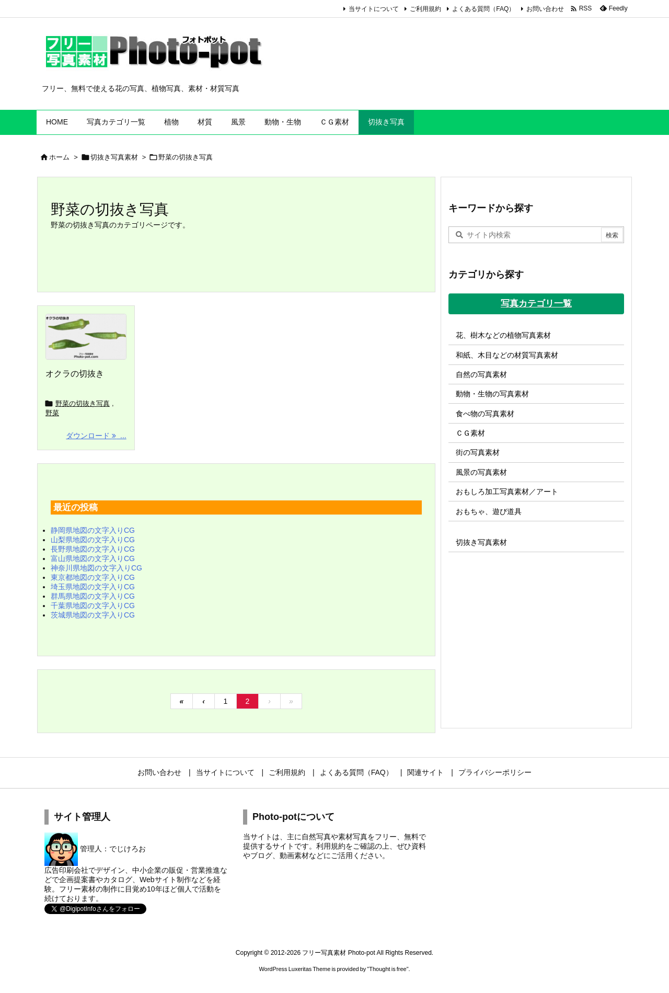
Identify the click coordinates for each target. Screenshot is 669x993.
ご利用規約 (425, 9)
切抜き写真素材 (114, 157)
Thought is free (387, 969)
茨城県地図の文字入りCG (93, 615)
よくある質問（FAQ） (483, 9)
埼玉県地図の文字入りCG (93, 587)
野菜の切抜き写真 (82, 403)
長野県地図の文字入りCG (93, 549)
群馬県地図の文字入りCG (93, 596)
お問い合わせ (545, 9)
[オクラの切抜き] (85, 337)
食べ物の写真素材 (485, 413)
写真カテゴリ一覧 (536, 304)
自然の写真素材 (481, 374)
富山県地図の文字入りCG (93, 558)
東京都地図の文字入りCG (93, 577)
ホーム (59, 157)
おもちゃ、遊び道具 (489, 511)
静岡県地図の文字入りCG (93, 530)
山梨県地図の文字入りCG (93, 539)
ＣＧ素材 (470, 433)
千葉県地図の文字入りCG (93, 605)
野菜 (52, 413)
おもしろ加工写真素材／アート (507, 491)
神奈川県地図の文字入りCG (96, 568)
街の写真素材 (478, 452)
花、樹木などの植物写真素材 (503, 335)
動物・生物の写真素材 (492, 394)
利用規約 (330, 846)
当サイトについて (374, 9)
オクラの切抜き (74, 373)
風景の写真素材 (481, 472)
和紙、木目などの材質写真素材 (507, 355)
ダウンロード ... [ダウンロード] (96, 435)
